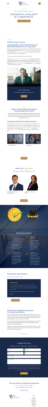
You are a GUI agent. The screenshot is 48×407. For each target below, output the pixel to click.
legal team (13, 58)
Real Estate (34, 403)
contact (33, 63)
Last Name (26, 349)
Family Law (34, 401)
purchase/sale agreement (27, 128)
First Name (9, 349)
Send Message (24, 373)
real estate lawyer (21, 63)
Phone (9, 352)
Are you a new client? (11, 356)
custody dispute (14, 129)
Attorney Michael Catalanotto (20, 51)
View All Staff (24, 200)
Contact (33, 406)
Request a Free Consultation (24, 20)
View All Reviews (15, 300)
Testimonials (34, 404)
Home (34, 397)
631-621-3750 (24, 390)
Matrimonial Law (34, 400)
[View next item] (25, 154)
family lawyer (15, 63)
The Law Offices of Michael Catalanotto (23, 58)
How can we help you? (11, 359)
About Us (33, 398)
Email (25, 352)
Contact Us (24, 96)
